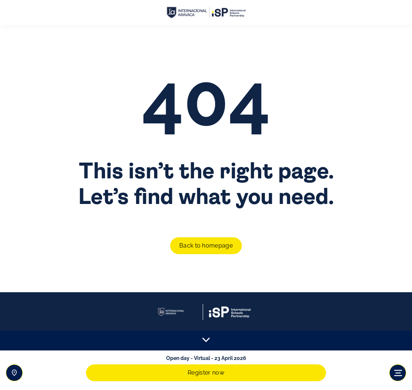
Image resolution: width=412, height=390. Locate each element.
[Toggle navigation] (397, 372)
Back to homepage (206, 245)
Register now (206, 372)
